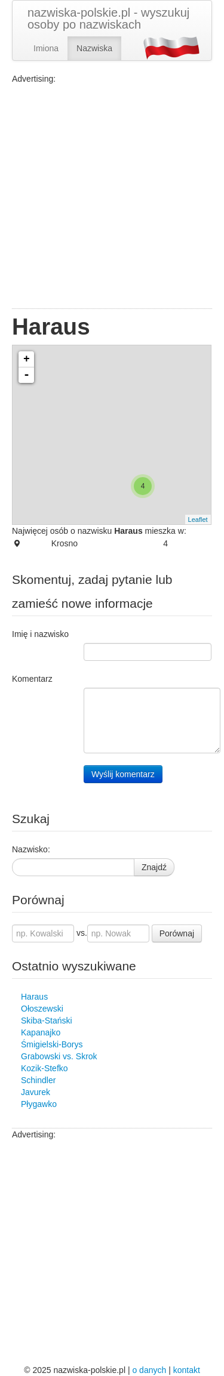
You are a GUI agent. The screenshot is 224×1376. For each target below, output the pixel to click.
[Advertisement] (112, 196)
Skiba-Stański (46, 1020)
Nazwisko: (31, 849)
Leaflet (198, 519)
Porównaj (176, 933)
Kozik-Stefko (44, 1068)
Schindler (38, 1080)
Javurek (35, 1092)
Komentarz (32, 679)
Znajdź (154, 867)
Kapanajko (40, 1032)
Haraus (34, 996)
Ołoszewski (42, 1008)
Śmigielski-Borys (51, 1044)
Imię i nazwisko (40, 634)
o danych (149, 1370)
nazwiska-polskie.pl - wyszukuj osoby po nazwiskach (108, 18)
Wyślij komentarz (123, 774)
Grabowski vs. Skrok (59, 1056)
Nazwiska (94, 48)
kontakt (186, 1370)
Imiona (46, 48)
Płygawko (39, 1104)
